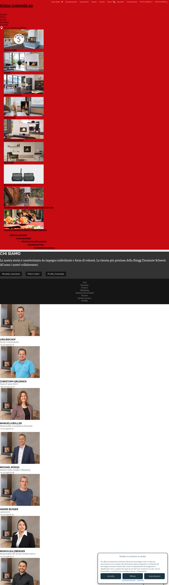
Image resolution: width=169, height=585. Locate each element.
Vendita (117, 60)
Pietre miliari (56, 51)
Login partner (62, 2)
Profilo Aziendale (78, 51)
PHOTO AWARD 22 (124, 2)
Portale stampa (110, 2)
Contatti (80, 2)
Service (105, 11)
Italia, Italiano (32, 2)
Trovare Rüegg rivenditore (39, 554)
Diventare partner (93, 559)
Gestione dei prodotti (74, 60)
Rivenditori (122, 11)
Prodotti (76, 11)
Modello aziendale (33, 51)
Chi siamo (68, 557)
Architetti (140, 11)
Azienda (71, 2)
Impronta (140, 580)
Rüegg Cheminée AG (35, 9)
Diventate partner (49, 2)
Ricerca (87, 2)
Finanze (46, 60)
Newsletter (98, 2)
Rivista (91, 11)
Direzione (35, 60)
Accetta (110, 576)
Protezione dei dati (129, 580)
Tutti (25, 60)
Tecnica (90, 60)
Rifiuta (133, 576)
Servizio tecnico (103, 60)
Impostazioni (154, 576)
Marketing (58, 60)
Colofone (64, 581)
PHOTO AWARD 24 (139, 2)
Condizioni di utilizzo (79, 581)
